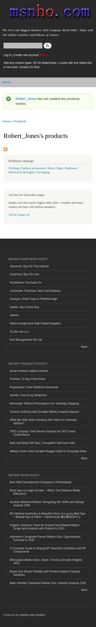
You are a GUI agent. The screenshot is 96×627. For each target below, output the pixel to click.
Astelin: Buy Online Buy (24, 307)
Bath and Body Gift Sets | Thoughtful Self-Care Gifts (42, 443)
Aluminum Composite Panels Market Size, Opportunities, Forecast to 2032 (45, 538)
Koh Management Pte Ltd (26, 339)
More (84, 346)
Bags (60, 168)
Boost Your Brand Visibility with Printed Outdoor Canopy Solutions (45, 573)
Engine (30, 172)
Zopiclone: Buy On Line (24, 274)
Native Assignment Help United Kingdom (35, 323)
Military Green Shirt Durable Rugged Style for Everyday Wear (48, 451)
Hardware (71, 168)
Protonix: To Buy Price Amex (27, 379)
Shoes (51, 168)
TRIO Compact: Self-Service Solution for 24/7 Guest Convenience (42, 433)
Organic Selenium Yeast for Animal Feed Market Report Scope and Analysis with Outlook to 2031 (44, 527)
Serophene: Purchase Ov (26, 282)
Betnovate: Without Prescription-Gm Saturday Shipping (44, 403)
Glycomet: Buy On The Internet (29, 266)
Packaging (43, 172)
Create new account (26, 55)
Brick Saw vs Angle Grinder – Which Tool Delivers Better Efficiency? (45, 492)
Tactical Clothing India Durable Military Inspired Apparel (44, 411)
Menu (6, 82)
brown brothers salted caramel (29, 371)
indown (14, 315)
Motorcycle (15, 172)
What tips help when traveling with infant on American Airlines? (43, 421)
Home (6, 121)
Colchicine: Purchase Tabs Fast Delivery (35, 290)
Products (20, 121)
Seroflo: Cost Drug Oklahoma (28, 395)
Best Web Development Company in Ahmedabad (40, 482)
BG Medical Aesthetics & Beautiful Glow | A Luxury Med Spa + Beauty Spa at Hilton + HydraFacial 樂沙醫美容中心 (47, 515)
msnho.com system (32, 615)
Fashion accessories (33, 168)
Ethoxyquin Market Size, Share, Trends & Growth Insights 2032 (46, 561)
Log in (7, 55)
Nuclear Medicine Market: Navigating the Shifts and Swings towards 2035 (47, 503)
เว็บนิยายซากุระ (19, 331)
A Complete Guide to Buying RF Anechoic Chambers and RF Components (48, 550)
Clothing (14, 168)
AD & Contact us (19, 214)
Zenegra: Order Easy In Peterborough (33, 299)
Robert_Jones (26, 99)
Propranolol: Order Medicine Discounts (34, 387)
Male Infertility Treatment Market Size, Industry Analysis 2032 (48, 583)
